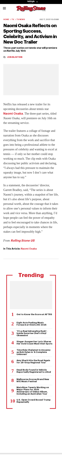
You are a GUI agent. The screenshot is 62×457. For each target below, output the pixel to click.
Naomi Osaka (13, 113)
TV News (20, 19)
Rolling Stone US (23, 240)
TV (12, 19)
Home (6, 19)
